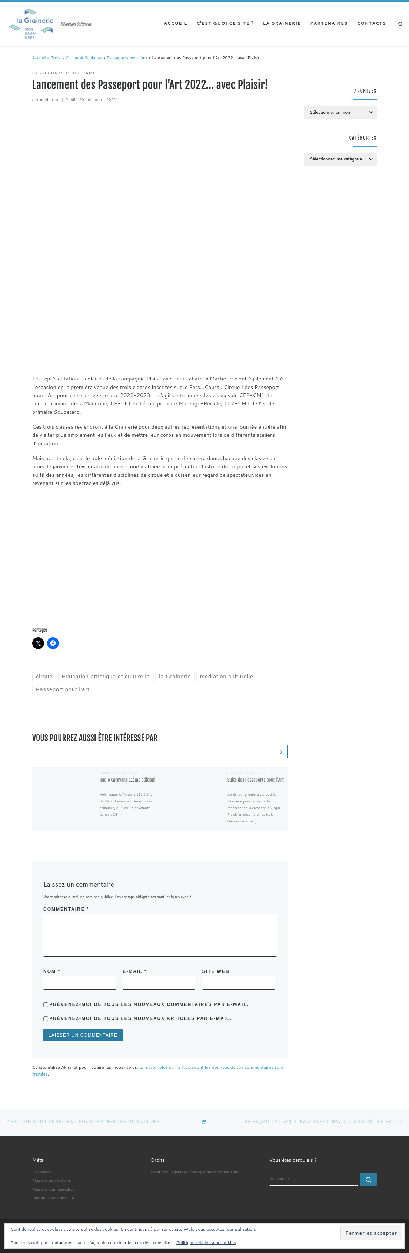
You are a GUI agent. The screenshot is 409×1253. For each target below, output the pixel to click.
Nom (51, 971)
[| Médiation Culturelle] (32, 23)
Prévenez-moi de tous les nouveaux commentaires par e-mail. (149, 1004)
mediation (49, 100)
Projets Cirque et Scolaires (76, 58)
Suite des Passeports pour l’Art (255, 780)
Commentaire (66, 909)
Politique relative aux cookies (206, 1242)
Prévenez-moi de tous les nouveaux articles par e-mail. (140, 1018)
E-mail (135, 971)
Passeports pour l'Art (127, 58)
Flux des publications (51, 1180)
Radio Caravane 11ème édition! (128, 780)
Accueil (39, 58)
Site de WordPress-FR (53, 1197)
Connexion (42, 1171)
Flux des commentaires (53, 1189)
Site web (216, 971)
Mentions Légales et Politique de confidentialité (195, 1171)
